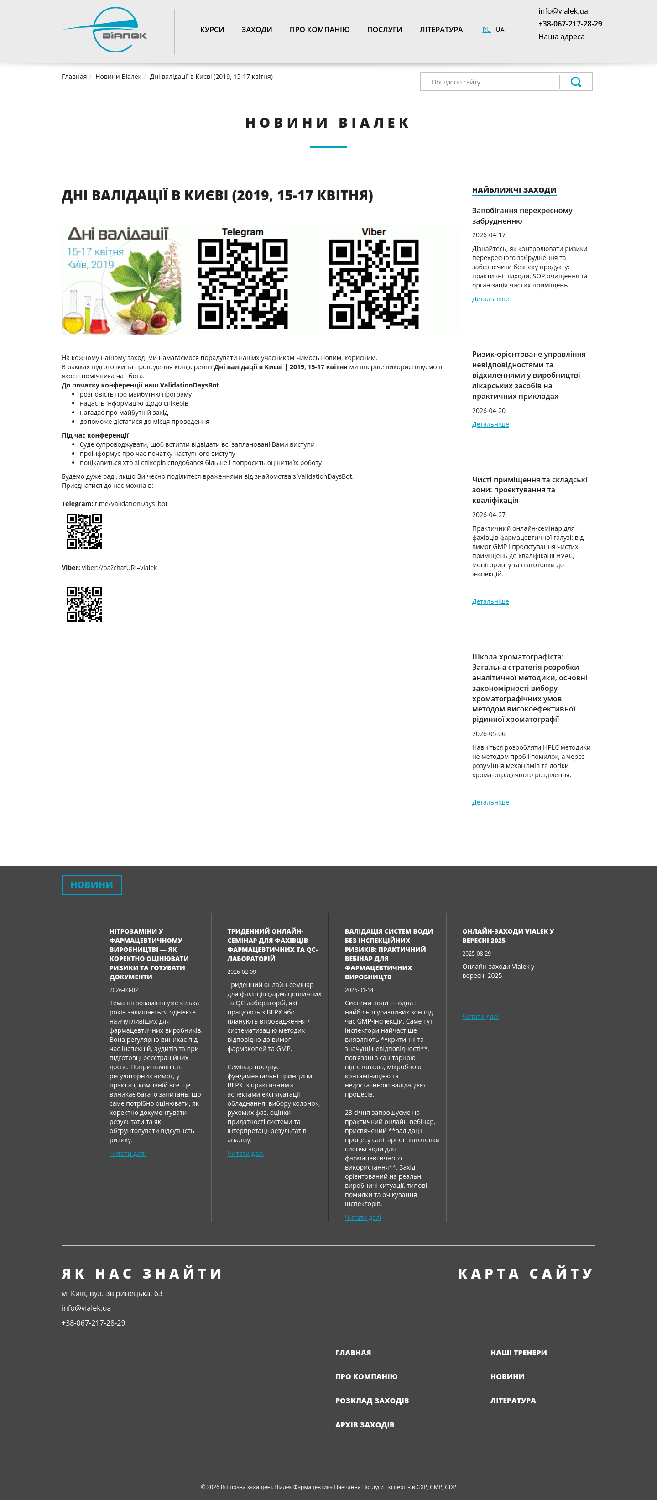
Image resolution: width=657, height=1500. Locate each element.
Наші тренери (518, 1353)
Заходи (257, 30)
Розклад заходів (372, 1400)
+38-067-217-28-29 (570, 24)
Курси (212, 30)
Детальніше (490, 298)
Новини (507, 1376)
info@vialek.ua (563, 11)
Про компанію (320, 30)
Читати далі (128, 1153)
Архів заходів (365, 1425)
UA (499, 29)
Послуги (385, 30)
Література (441, 30)
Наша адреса (561, 36)
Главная (353, 1353)
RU (486, 29)
